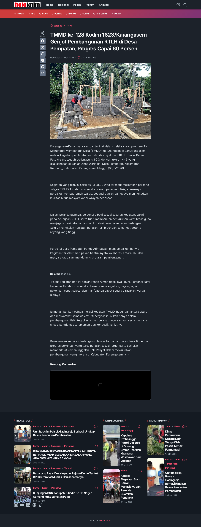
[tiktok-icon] (40, 505)
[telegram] (43, 60)
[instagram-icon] (16, 505)
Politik (77, 4)
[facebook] (43, 41)
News (124, 426)
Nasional (63, 4)
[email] (43, 73)
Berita (36, 426)
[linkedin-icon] (28, 505)
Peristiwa (69, 426)
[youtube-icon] (22, 505)
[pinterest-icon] (34, 505)
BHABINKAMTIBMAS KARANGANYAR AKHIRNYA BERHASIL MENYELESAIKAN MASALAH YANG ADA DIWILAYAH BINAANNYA (64, 454)
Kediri (45, 488)
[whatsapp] (43, 54)
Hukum (89, 4)
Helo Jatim (105, 520)
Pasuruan (56, 426)
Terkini (68, 468)
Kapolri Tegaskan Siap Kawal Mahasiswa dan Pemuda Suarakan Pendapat (130, 486)
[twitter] (43, 47)
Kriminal (104, 4)
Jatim (45, 426)
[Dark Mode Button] (178, 5)
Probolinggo (127, 430)
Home (49, 4)
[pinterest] (43, 67)
